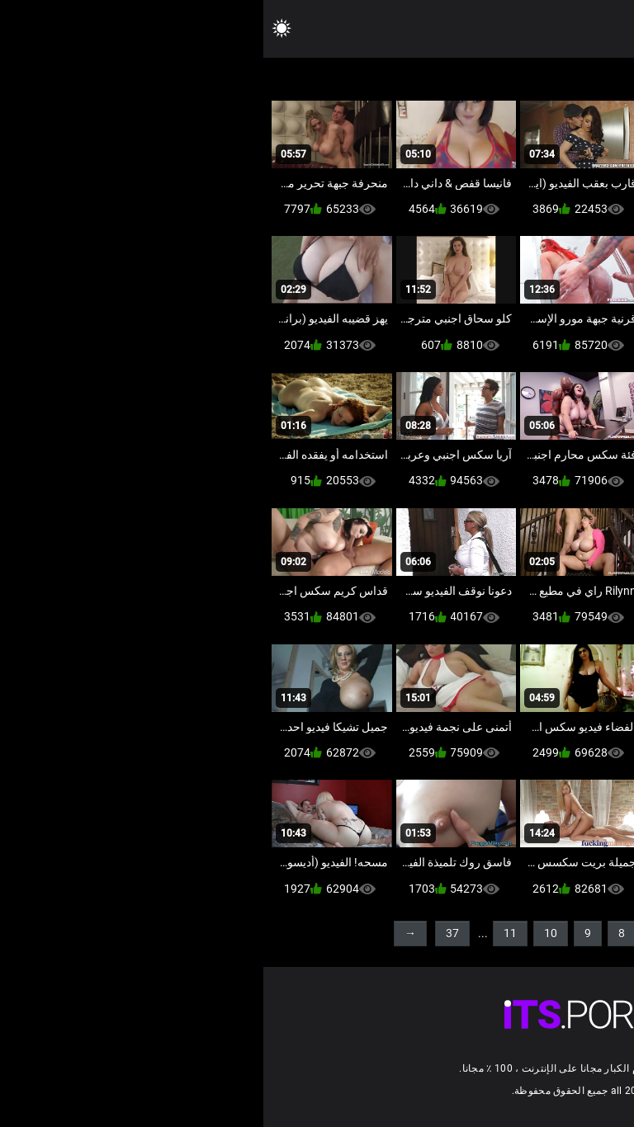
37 (189, 933)
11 (246, 933)
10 (287, 933)
